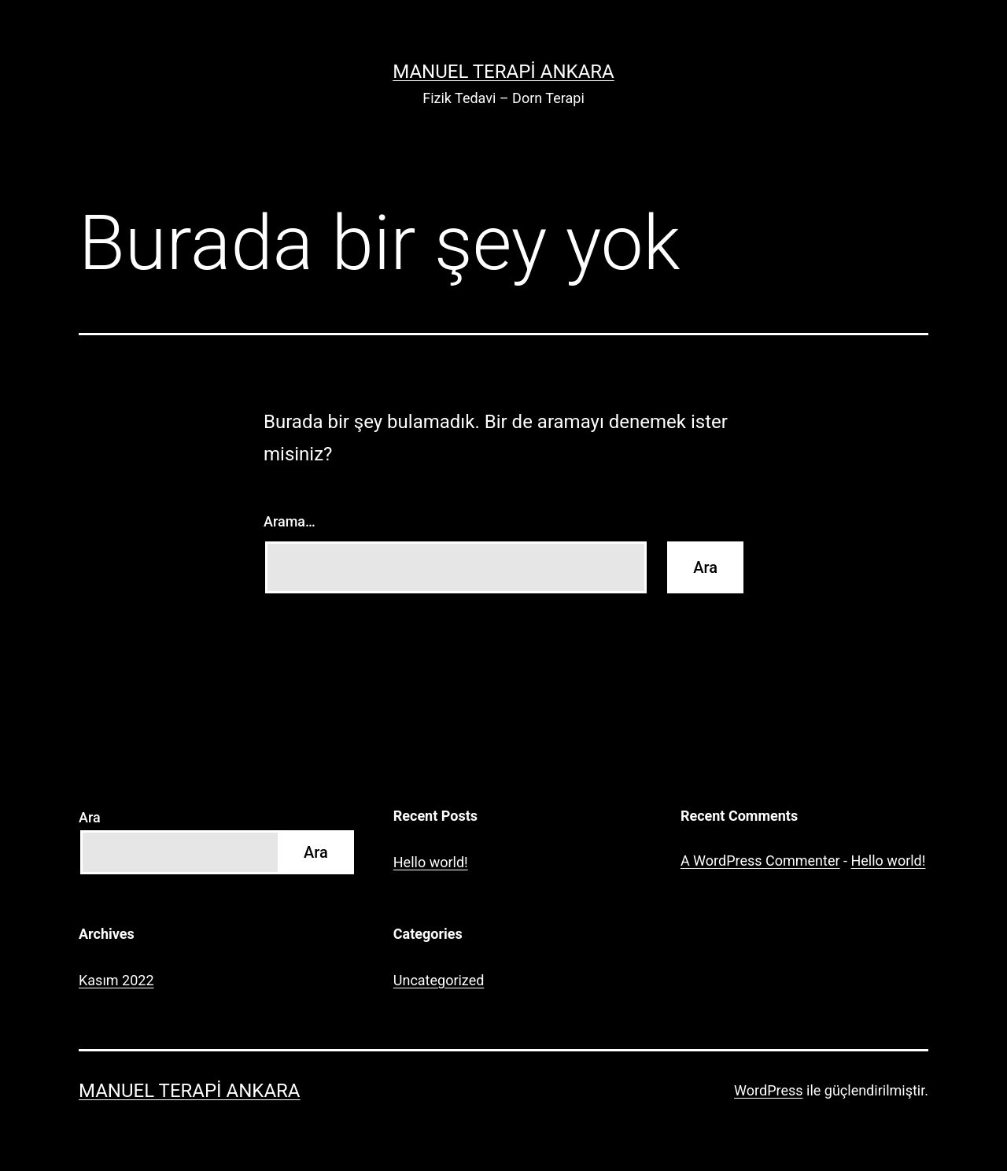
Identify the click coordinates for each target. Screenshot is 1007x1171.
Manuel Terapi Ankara (503, 72)
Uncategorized (439, 980)
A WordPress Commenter (760, 860)
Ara (90, 817)
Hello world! (430, 862)
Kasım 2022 (116, 980)
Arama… (289, 521)
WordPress (768, 1090)
